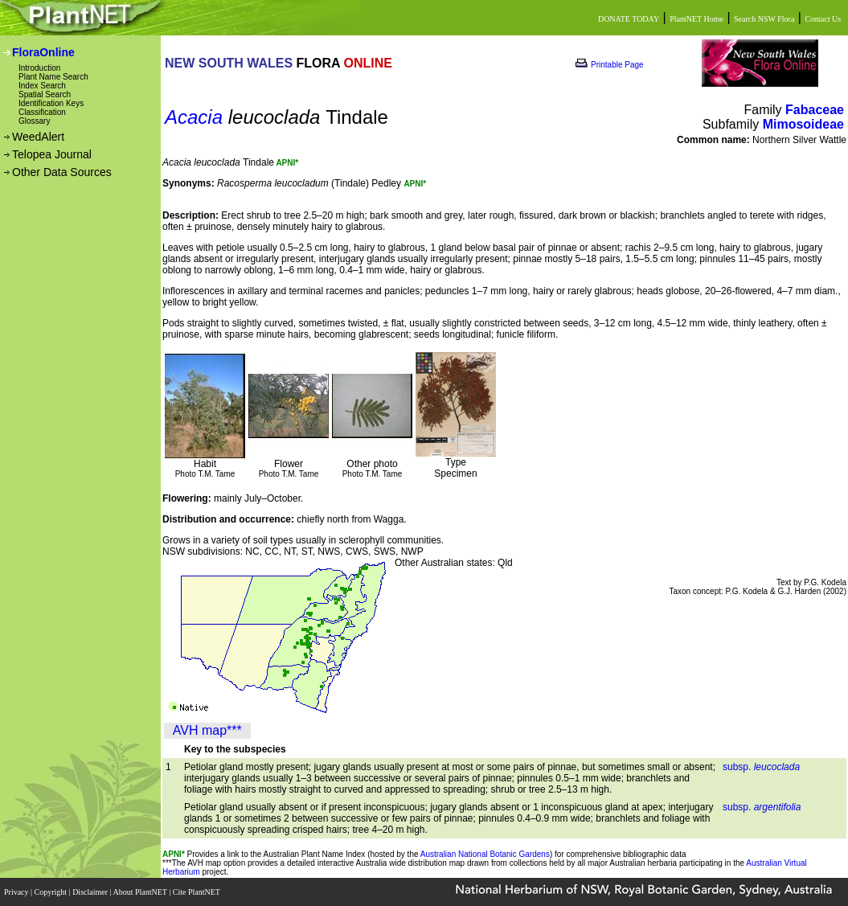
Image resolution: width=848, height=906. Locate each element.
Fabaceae (814, 110)
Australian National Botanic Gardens (485, 854)
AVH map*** (207, 730)
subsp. (761, 767)
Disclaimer (90, 892)
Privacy (17, 892)
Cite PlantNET (197, 892)
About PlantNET (141, 892)
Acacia (194, 117)
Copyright (52, 892)
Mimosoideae (803, 124)
